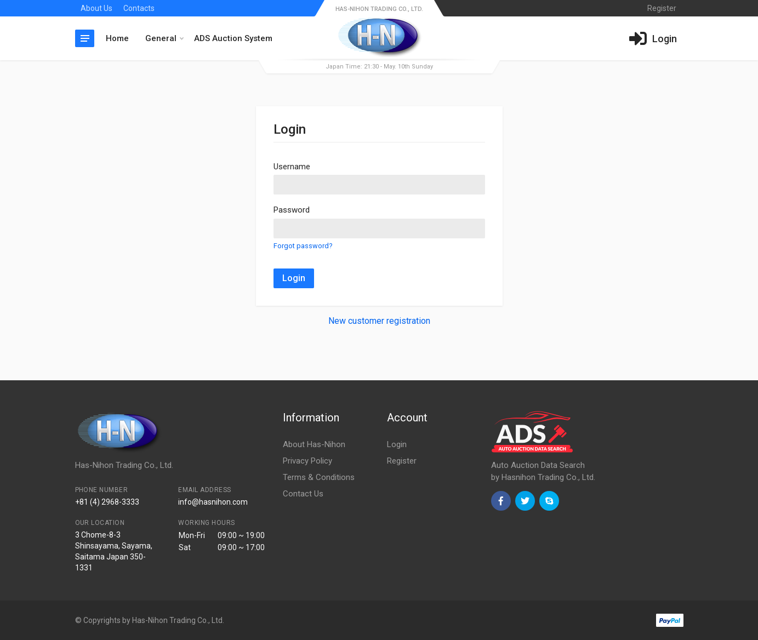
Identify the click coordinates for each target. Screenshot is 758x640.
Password (291, 210)
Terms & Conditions (319, 477)
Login (293, 278)
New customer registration (379, 321)
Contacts (139, 8)
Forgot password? (302, 246)
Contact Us (303, 494)
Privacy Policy (307, 461)
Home (117, 38)
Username (291, 167)
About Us (96, 8)
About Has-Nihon (314, 444)
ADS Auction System (233, 38)
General (164, 38)
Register (402, 461)
